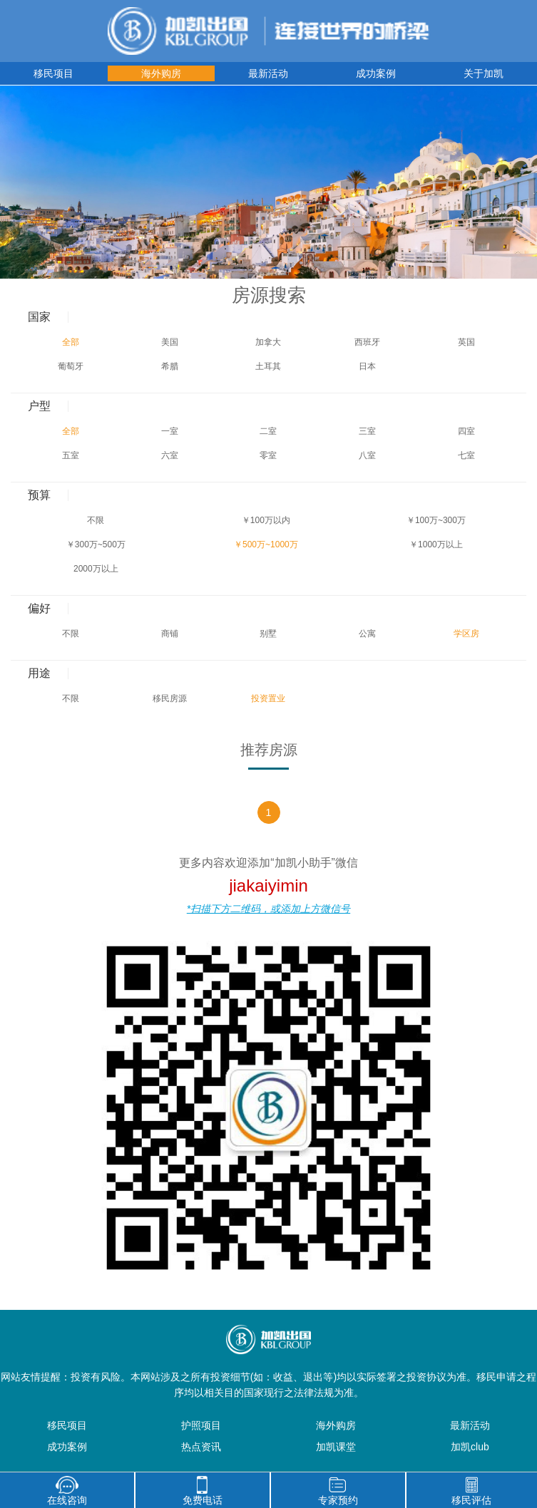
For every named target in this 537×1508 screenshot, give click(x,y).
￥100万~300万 (436, 520)
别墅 (268, 634)
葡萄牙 (70, 366)
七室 (466, 455)
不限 (95, 520)
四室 (466, 431)
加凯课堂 (336, 1446)
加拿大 (268, 342)
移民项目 (53, 73)
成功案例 (376, 73)
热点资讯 (201, 1446)
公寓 (367, 634)
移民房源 (170, 698)
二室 (268, 431)
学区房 (466, 634)
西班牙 (367, 342)
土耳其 (268, 366)
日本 (367, 366)
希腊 (169, 366)
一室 (169, 431)
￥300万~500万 (96, 544)
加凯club (470, 1446)
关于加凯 (483, 73)
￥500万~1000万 (266, 544)
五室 (70, 455)
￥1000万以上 (436, 544)
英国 (466, 342)
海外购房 (161, 73)
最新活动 (268, 73)
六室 (169, 455)
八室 (367, 455)
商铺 (169, 634)
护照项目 (201, 1425)
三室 (367, 431)
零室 (268, 455)
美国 (169, 342)
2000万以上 (95, 569)
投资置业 (268, 698)
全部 (70, 342)
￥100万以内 (266, 520)
